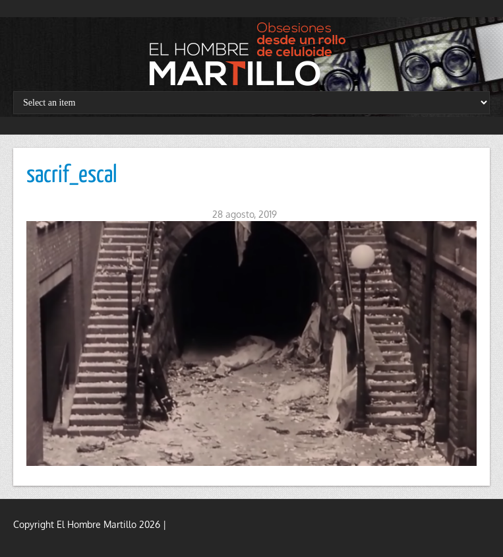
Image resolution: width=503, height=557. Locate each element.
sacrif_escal (71, 175)
